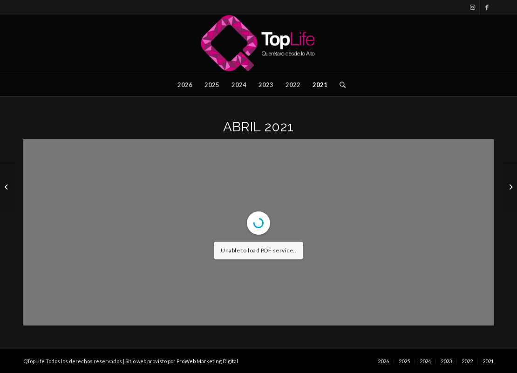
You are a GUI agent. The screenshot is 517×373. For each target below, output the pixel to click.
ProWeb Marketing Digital (207, 361)
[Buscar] (339, 84)
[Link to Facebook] (487, 7)
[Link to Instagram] (472, 7)
